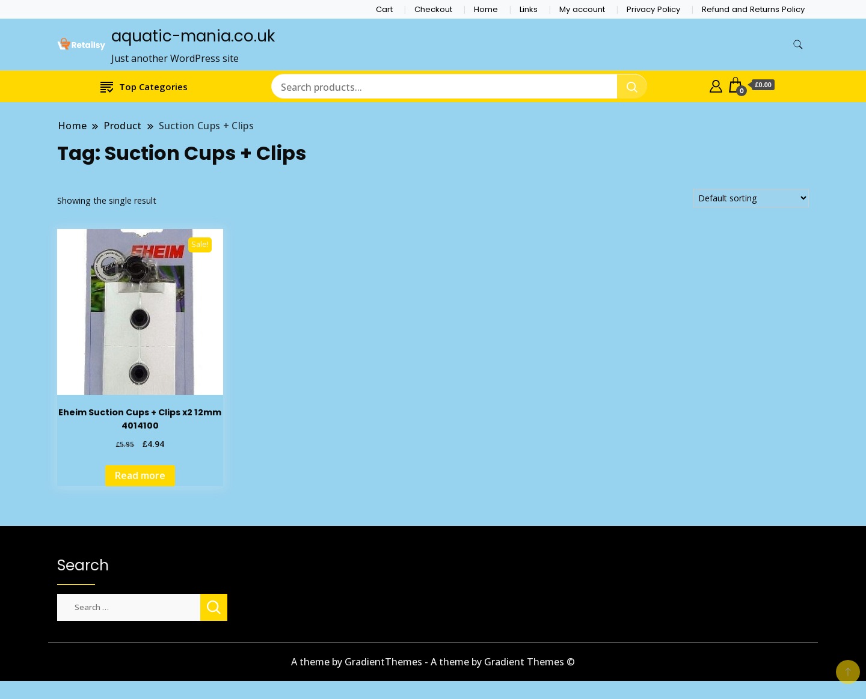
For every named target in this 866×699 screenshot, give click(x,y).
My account (582, 9)
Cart (384, 9)
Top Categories (144, 86)
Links (529, 9)
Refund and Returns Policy (753, 9)
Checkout (433, 9)
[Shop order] (751, 198)
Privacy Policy (653, 9)
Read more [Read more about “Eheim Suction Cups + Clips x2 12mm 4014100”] (140, 475)
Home (486, 9)
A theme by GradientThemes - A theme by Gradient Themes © (433, 661)
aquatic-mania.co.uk (193, 36)
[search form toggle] (798, 45)
